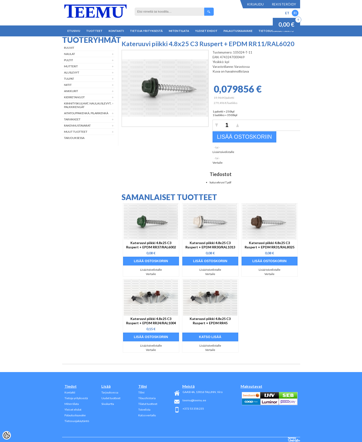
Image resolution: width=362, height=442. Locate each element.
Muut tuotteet (75, 131)
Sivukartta (107, 404)
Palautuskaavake (238, 31)
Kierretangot (74, 97)
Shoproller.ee (294, 439)
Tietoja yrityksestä (146, 31)
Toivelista (144, 409)
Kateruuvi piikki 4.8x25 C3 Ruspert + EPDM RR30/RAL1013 (210, 245)
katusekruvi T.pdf (220, 182)
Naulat (69, 54)
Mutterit (71, 66)
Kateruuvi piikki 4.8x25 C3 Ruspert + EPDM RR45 (210, 321)
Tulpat (69, 78)
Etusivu (73, 31)
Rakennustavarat (77, 125)
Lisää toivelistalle (223, 152)
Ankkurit (71, 91)
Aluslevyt (71, 72)
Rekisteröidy (284, 4)
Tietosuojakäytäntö (76, 421)
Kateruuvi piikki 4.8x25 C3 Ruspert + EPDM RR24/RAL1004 (151, 321)
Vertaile (218, 162)
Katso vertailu (147, 415)
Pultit (68, 60)
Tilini (141, 392)
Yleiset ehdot (206, 31)
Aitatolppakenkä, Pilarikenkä (86, 113)
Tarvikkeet (72, 119)
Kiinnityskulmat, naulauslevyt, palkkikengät (87, 105)
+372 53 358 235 (193, 408)
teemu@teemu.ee (194, 400)
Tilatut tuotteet (147, 404)
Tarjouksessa (74, 138)
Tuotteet (94, 31)
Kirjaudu (255, 4)
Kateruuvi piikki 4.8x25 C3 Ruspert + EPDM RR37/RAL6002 (151, 245)
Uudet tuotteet (110, 398)
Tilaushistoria (147, 398)
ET (287, 13)
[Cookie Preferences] (6, 435)
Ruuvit (69, 47)
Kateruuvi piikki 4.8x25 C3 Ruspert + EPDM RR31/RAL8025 (269, 245)
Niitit (68, 85)
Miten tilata (179, 31)
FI (295, 13)
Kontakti (116, 31)
